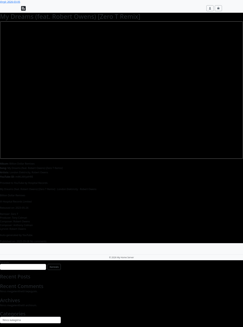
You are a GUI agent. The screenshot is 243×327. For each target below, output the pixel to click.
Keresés (4, 262)
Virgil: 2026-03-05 (10, 2)
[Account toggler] (210, 8)
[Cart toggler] (218, 8)
